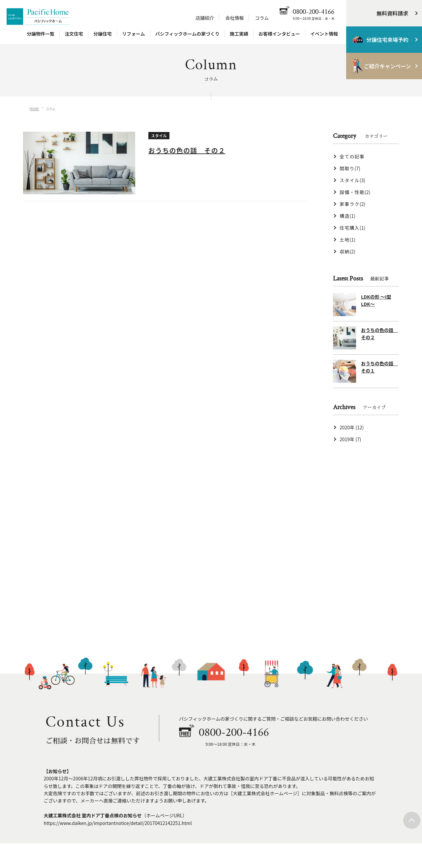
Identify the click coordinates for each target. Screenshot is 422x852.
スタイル (352, 180)
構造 (347, 216)
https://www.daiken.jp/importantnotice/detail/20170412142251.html (118, 823)
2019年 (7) (350, 439)
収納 (347, 251)
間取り (350, 168)
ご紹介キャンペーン (387, 66)
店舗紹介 (205, 18)
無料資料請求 (392, 13)
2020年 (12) (352, 427)
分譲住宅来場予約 (387, 40)
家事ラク (352, 204)
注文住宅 (74, 33)
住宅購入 (352, 227)
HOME (34, 108)
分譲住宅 (102, 33)
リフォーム (133, 33)
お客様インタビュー (279, 33)
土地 (347, 239)
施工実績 (239, 33)
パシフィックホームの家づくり (187, 33)
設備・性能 (355, 192)
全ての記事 (352, 156)
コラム (262, 18)
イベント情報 (324, 33)
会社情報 (234, 18)
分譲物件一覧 (40, 33)
